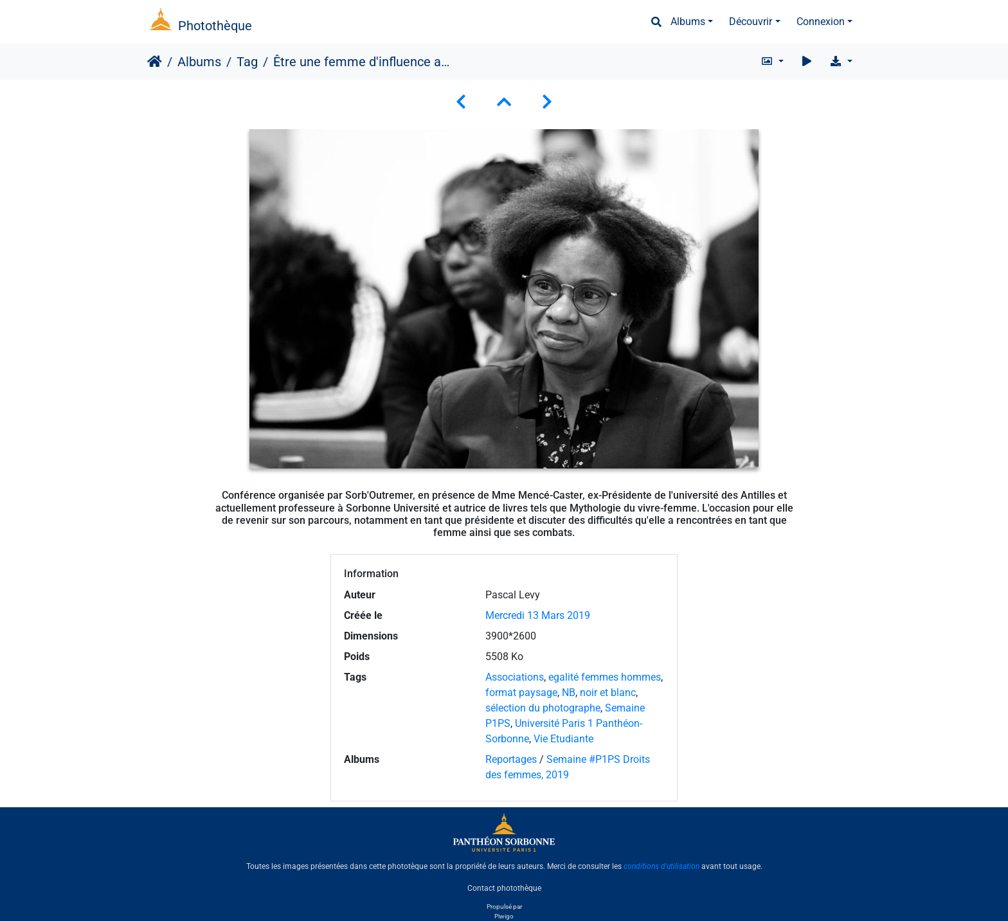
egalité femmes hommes (604, 677)
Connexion (821, 21)
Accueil (154, 61)
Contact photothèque (504, 888)
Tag (247, 61)
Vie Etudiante (563, 739)
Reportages (511, 759)
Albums (687, 21)
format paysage (521, 692)
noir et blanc (608, 692)
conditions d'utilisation (661, 866)
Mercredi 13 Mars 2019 (537, 615)
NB (568, 692)
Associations (514, 677)
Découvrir (750, 21)
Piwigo (504, 916)
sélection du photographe (542, 708)
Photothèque (215, 25)
